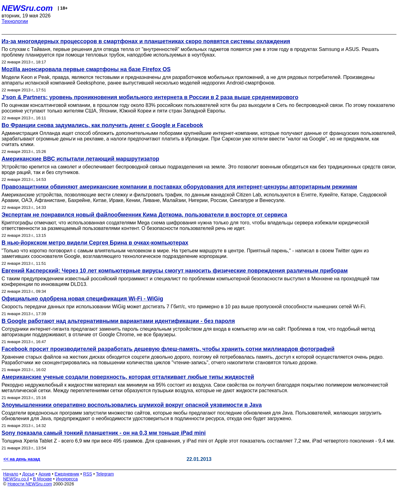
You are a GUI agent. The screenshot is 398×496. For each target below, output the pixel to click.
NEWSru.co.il (16, 478)
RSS (87, 473)
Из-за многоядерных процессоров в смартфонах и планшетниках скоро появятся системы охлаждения (146, 41)
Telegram (105, 473)
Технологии (15, 21)
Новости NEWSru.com (29, 483)
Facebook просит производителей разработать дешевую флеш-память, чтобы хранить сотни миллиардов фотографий (168, 349)
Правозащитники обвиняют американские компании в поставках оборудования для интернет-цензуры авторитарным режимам (179, 187)
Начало (10, 473)
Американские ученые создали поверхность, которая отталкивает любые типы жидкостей (128, 377)
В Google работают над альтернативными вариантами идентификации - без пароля (118, 321)
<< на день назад (21, 459)
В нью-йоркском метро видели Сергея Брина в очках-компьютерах (95, 243)
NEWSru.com (27, 8)
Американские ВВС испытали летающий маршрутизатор (80, 159)
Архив (45, 473)
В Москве (42, 478)
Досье (28, 473)
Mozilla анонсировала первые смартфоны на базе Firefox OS (86, 69)
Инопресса (67, 478)
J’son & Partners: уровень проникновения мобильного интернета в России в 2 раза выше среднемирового (150, 97)
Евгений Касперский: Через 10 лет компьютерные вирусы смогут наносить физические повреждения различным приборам (175, 271)
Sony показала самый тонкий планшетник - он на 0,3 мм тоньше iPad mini (104, 433)
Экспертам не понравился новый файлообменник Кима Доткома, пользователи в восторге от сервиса (144, 215)
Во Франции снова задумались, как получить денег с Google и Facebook (102, 125)
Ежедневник (67, 473)
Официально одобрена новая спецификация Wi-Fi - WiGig (82, 299)
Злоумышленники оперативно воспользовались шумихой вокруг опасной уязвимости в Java (132, 405)
